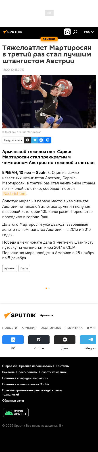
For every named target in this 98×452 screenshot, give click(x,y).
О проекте (9, 366)
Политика (74, 328)
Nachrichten (14, 193)
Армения (9, 268)
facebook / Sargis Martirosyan (23, 132)
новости (9, 328)
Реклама (8, 372)
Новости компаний (53, 372)
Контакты (62, 366)
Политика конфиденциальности (25, 378)
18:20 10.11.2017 (13, 70)
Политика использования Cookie (26, 384)
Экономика (51, 328)
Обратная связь (13, 400)
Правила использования (36, 366)
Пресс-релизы (27, 372)
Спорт (24, 268)
